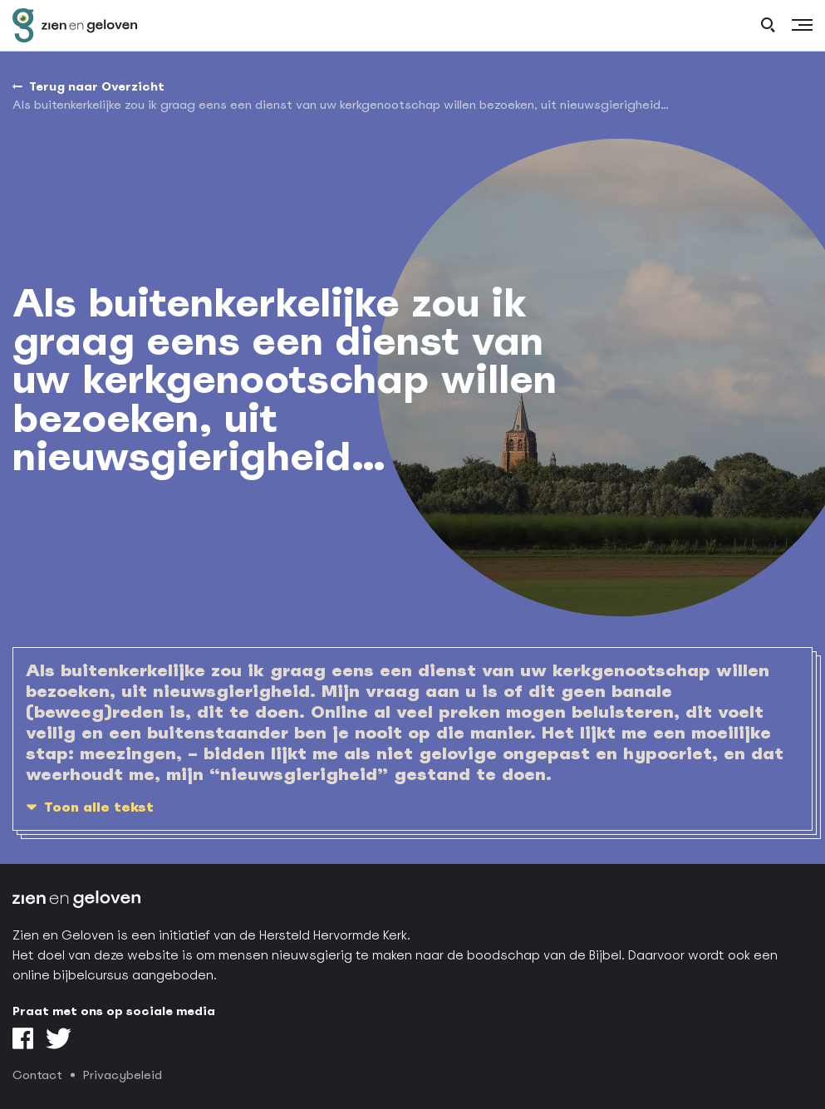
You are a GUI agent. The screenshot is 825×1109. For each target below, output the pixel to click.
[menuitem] (340, 105)
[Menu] (802, 25)
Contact (37, 1074)
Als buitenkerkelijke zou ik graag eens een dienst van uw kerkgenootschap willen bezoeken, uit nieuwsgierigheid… (340, 104)
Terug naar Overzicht (97, 86)
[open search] (768, 25)
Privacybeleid (122, 1074)
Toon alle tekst (99, 807)
